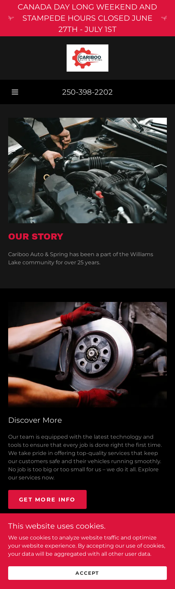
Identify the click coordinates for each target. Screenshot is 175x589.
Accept (87, 582)
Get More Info (47, 499)
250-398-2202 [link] (87, 92)
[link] (87, 58)
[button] (15, 92)
